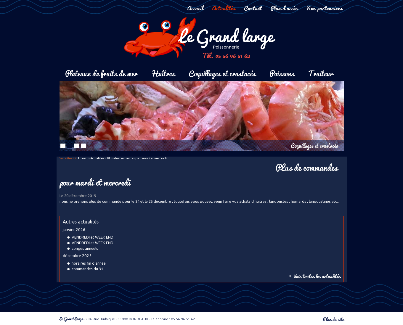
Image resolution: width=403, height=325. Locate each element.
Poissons (281, 73)
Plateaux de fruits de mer (101, 73)
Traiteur (320, 73)
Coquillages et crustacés (222, 73)
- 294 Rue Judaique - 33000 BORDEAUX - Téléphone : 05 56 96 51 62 (127, 319)
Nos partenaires (324, 8)
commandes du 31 (87, 269)
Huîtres (163, 73)
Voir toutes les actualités (317, 276)
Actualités (223, 8)
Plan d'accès (284, 8)
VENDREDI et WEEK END (92, 237)
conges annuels (85, 248)
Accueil (195, 8)
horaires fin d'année (89, 263)
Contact (253, 8)
